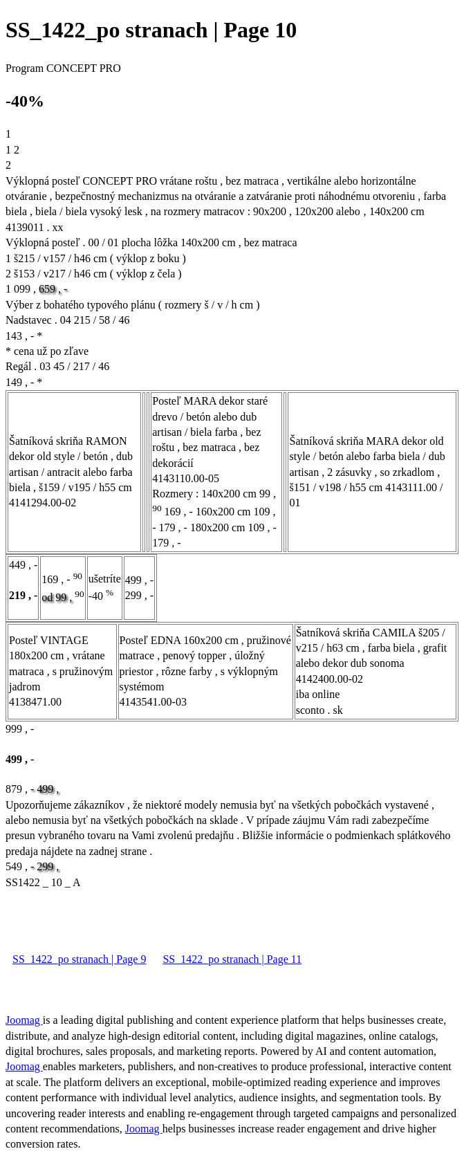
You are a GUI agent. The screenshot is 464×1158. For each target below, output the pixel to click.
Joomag (24, 1020)
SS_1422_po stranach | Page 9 (79, 959)
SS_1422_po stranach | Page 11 (232, 959)
